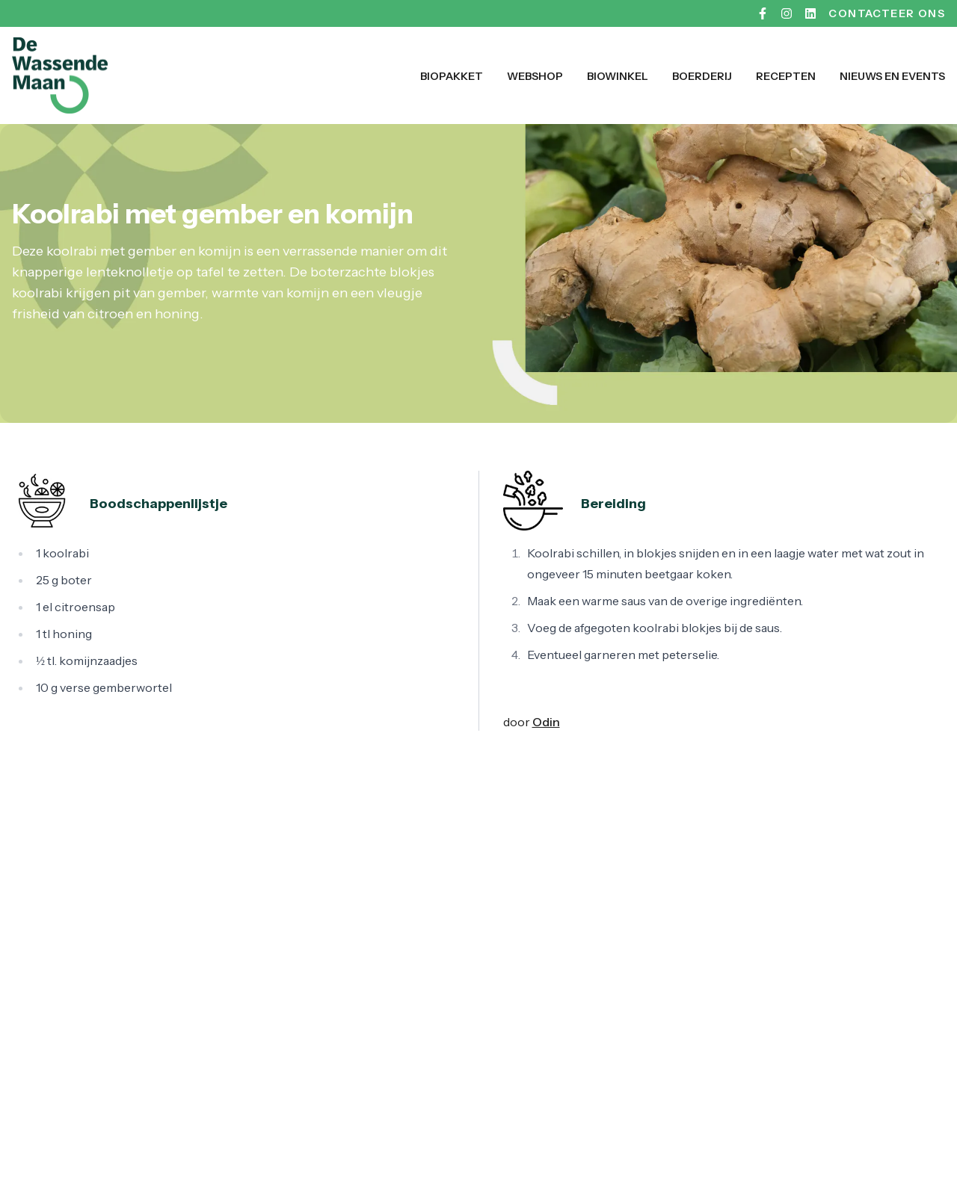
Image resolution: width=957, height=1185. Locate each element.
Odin (546, 721)
